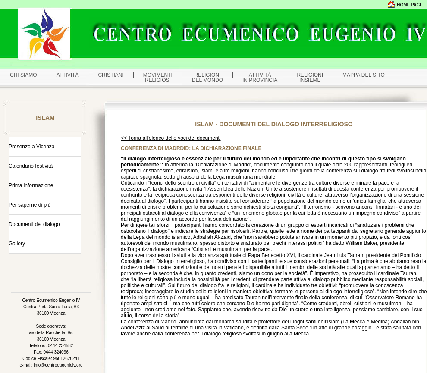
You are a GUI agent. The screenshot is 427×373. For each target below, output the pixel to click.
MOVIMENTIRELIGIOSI (158, 77)
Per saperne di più (29, 205)
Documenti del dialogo (34, 224)
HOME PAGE (410, 5)
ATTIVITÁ (68, 75)
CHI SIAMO (23, 75)
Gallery (17, 244)
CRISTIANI (110, 75)
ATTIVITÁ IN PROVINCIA (259, 77)
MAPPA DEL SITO (363, 75)
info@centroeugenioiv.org (58, 365)
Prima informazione (31, 185)
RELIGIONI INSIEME (310, 77)
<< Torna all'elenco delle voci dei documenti (171, 138)
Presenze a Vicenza (32, 147)
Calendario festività (31, 166)
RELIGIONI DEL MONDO (207, 77)
